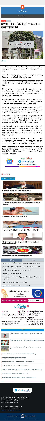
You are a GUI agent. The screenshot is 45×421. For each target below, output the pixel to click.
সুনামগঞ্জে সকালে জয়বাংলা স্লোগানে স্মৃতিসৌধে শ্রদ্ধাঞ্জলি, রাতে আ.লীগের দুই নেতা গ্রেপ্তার (22, 370)
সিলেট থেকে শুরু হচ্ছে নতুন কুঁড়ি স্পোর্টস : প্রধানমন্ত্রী (14, 358)
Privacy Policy (10, 410)
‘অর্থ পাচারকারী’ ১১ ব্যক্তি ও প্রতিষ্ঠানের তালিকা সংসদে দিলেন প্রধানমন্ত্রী (27, 340)
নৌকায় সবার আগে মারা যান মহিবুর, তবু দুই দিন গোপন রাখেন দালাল (26, 333)
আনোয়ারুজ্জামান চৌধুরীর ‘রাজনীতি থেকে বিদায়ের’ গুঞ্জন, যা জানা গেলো (21, 263)
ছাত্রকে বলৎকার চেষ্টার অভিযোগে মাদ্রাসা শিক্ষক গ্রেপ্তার (16, 286)
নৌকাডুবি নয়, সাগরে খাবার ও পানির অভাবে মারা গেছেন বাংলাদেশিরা (18, 362)
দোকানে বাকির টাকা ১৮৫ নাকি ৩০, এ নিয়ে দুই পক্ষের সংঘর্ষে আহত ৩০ (26, 348)
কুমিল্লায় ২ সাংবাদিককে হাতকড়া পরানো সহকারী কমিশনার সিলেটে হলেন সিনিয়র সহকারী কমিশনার (20, 243)
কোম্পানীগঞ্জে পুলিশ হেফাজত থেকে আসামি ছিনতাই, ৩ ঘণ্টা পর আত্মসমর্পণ (19, 377)
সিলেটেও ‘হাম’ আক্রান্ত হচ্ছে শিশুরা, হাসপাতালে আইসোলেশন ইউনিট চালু (19, 354)
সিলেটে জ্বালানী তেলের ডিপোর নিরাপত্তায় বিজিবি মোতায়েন (15, 366)
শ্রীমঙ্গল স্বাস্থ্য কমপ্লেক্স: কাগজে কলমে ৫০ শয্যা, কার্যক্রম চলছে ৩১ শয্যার (21, 267)
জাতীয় (3, 21)
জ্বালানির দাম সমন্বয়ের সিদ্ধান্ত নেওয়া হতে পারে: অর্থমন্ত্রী (16, 191)
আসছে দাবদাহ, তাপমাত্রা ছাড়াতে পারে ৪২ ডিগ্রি (14, 216)
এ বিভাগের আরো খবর (8, 179)
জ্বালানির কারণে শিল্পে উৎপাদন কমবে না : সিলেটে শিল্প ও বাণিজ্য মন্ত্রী (20, 230)
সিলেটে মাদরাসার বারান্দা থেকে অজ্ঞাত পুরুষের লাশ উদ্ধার (15, 374)
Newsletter (18, 410)
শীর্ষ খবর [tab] (12, 260)
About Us (3, 410)
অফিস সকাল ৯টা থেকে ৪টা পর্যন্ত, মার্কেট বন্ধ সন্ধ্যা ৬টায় (16, 256)
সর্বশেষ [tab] (33, 260)
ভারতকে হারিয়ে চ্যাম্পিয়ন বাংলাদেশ (11, 274)
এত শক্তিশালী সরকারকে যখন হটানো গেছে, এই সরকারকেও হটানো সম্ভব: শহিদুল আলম (21, 203)
